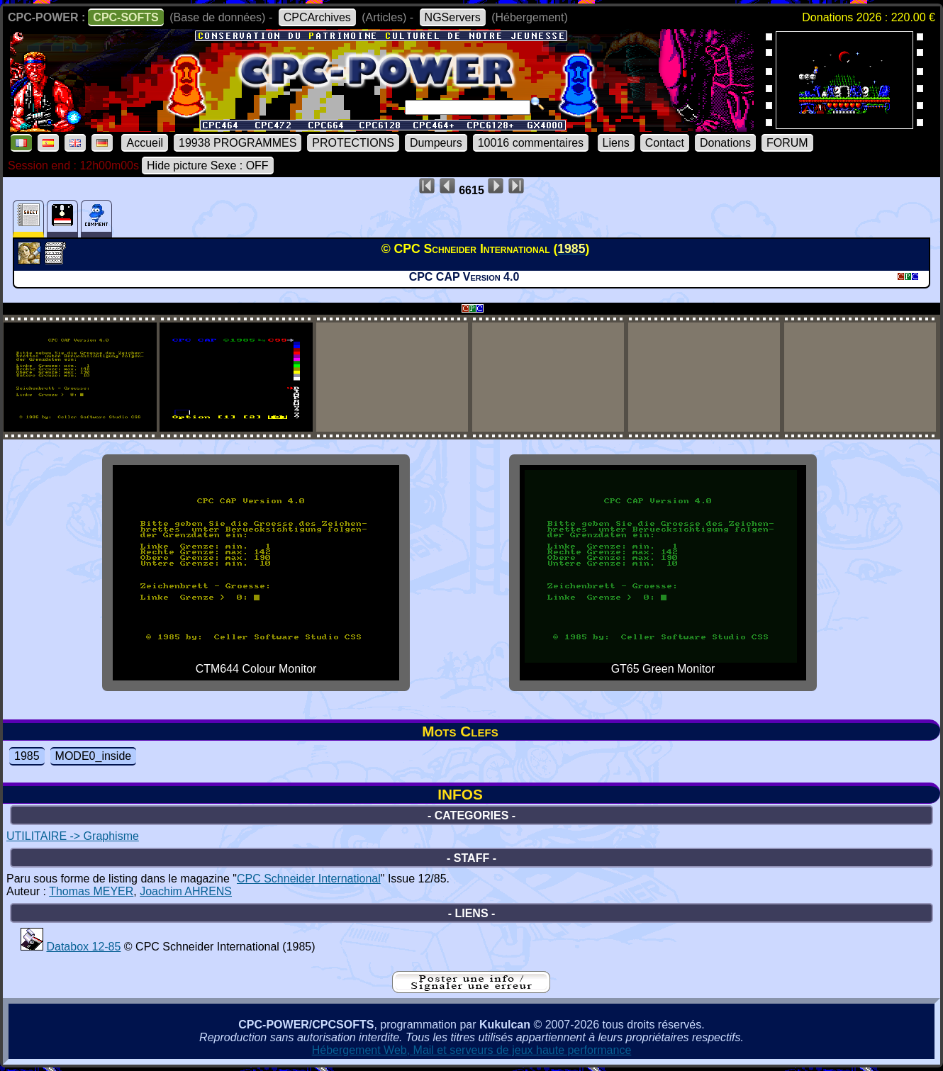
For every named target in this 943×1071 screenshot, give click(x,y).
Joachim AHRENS (186, 891)
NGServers (453, 17)
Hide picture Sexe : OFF (208, 165)
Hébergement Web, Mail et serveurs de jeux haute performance (472, 1050)
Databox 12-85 (83, 947)
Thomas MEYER (91, 891)
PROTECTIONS (353, 143)
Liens (616, 143)
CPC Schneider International (309, 879)
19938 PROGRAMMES (237, 143)
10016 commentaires (531, 143)
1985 (27, 756)
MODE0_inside (93, 756)
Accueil (144, 143)
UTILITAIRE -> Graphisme (72, 836)
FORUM (787, 143)
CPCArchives (317, 17)
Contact (664, 143)
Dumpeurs (436, 143)
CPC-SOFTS (125, 17)
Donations (725, 143)
